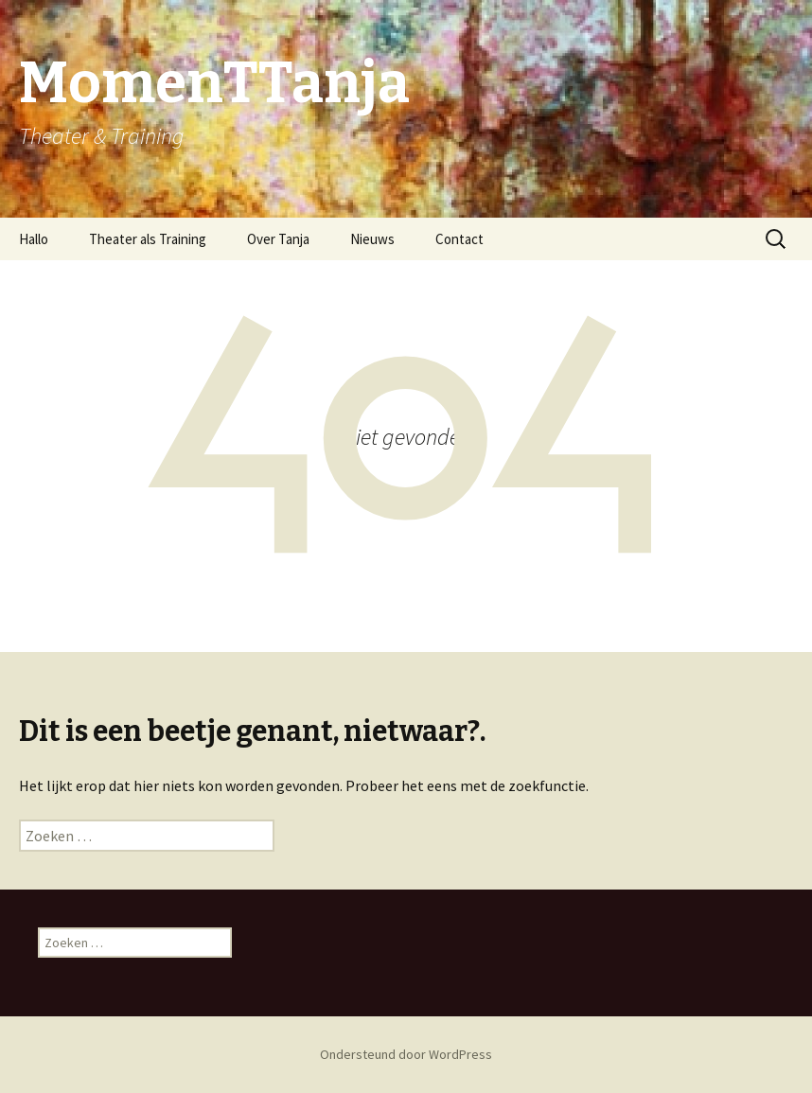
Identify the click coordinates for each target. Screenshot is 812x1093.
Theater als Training (147, 239)
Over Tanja (278, 239)
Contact (459, 239)
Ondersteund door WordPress (406, 1054)
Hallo (33, 239)
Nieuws (372, 239)
